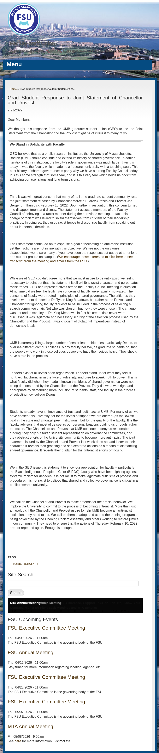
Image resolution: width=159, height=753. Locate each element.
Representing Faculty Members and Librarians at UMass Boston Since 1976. (73, 51)
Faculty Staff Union (32, 43)
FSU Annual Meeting (30, 652)
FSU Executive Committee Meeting (46, 628)
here (17, 741)
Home (13, 89)
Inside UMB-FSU (25, 564)
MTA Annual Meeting (25, 603)
